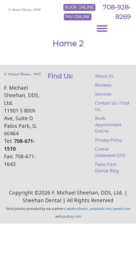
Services (103, 94)
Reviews (103, 85)
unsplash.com (100, 208)
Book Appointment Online (108, 124)
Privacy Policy (108, 140)
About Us (104, 76)
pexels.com (121, 208)
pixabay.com (71, 216)
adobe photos (77, 208)
